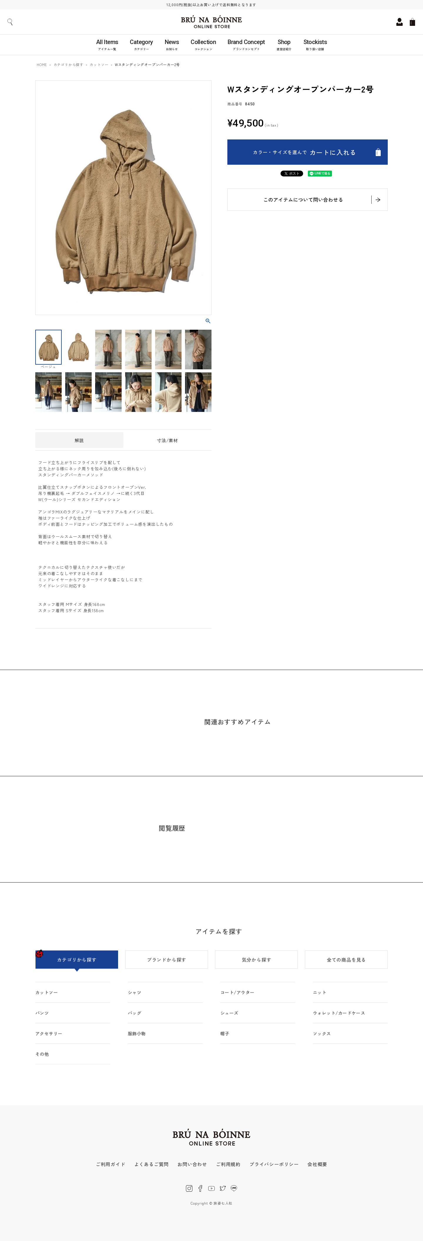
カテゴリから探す (68, 64)
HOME (42, 64)
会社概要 (317, 1164)
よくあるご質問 (151, 1164)
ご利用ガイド (110, 1164)
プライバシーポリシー (274, 1164)
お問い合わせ (192, 1164)
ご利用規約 (228, 1164)
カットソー (99, 64)
